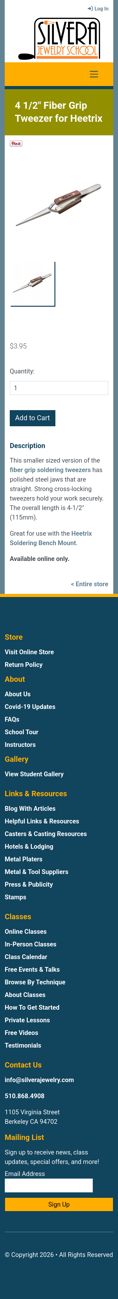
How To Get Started (32, 1007)
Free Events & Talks (32, 969)
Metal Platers (23, 859)
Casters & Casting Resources (46, 834)
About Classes (25, 995)
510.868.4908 (24, 1096)
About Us (18, 694)
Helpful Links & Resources (42, 821)
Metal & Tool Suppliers (36, 872)
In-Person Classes (30, 944)
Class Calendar (26, 957)
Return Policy (23, 664)
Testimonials (23, 1045)
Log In (98, 9)
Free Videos (21, 1033)
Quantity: (22, 371)
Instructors (20, 744)
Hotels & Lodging (29, 846)
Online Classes (26, 931)
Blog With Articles (30, 808)
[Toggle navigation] (94, 74)
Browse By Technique (35, 982)
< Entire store (89, 584)
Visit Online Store (29, 652)
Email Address (49, 1181)
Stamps (15, 897)
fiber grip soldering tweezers (50, 470)
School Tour (21, 732)
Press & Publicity (29, 884)
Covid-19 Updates (30, 707)
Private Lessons (27, 1020)
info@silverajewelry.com (39, 1080)
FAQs (12, 719)
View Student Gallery (34, 774)
